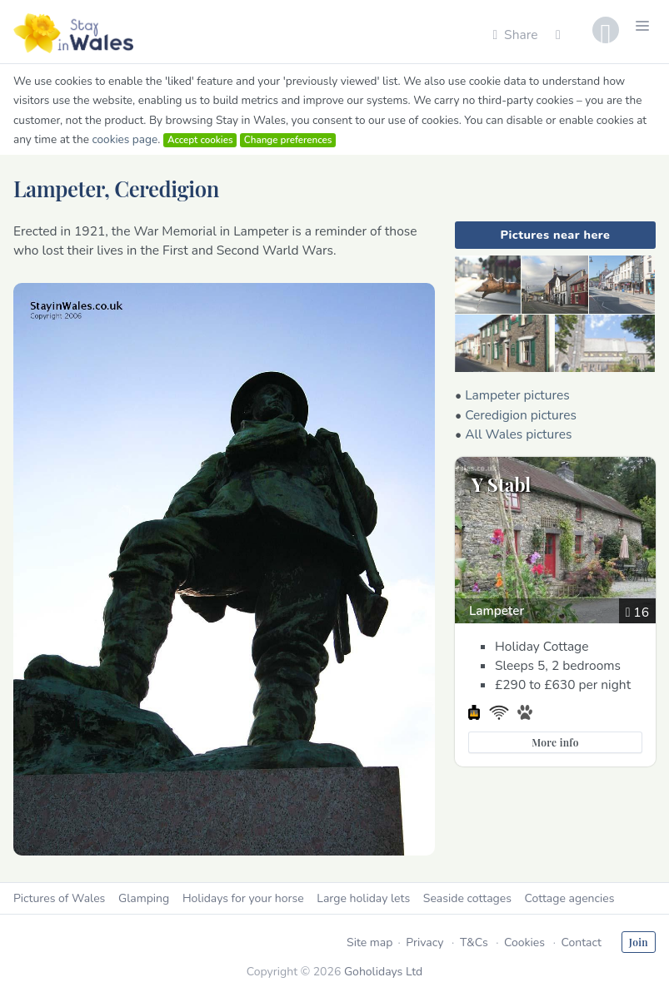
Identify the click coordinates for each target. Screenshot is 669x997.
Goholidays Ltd (383, 972)
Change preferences (288, 139)
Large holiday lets (363, 898)
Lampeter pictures (517, 395)
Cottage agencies (570, 898)
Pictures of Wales (59, 898)
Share (514, 34)
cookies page (124, 139)
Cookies (524, 942)
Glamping (143, 898)
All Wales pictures (518, 434)
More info (555, 742)
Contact (581, 942)
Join (638, 942)
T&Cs (474, 942)
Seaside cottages (467, 898)
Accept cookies (200, 139)
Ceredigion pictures (521, 415)
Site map (369, 942)
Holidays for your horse (243, 898)
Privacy (424, 942)
